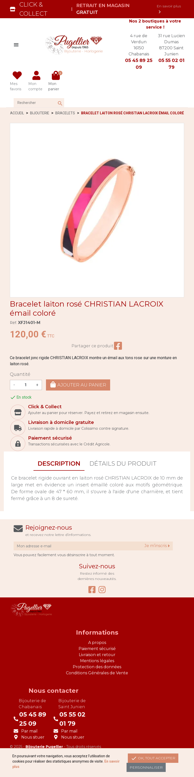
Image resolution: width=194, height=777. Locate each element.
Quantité (20, 374)
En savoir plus (169, 9)
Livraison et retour (97, 654)
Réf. (13, 322)
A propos (97, 642)
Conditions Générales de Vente (97, 673)
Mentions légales (97, 660)
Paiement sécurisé (97, 648)
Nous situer (32, 737)
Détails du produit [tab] (123, 463)
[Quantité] (25, 385)
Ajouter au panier (78, 384)
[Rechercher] (39, 102)
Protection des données (97, 666)
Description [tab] (59, 463)
